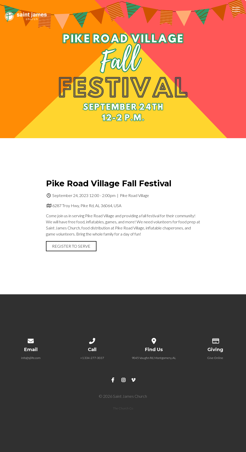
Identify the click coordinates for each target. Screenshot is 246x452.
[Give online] (215, 340)
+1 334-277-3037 (92, 358)
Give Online (215, 358)
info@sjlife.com (31, 358)
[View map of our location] (154, 340)
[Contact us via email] (30, 340)
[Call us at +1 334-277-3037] (92, 340)
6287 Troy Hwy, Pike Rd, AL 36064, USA (86, 205)
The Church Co (123, 408)
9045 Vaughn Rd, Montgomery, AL (154, 358)
